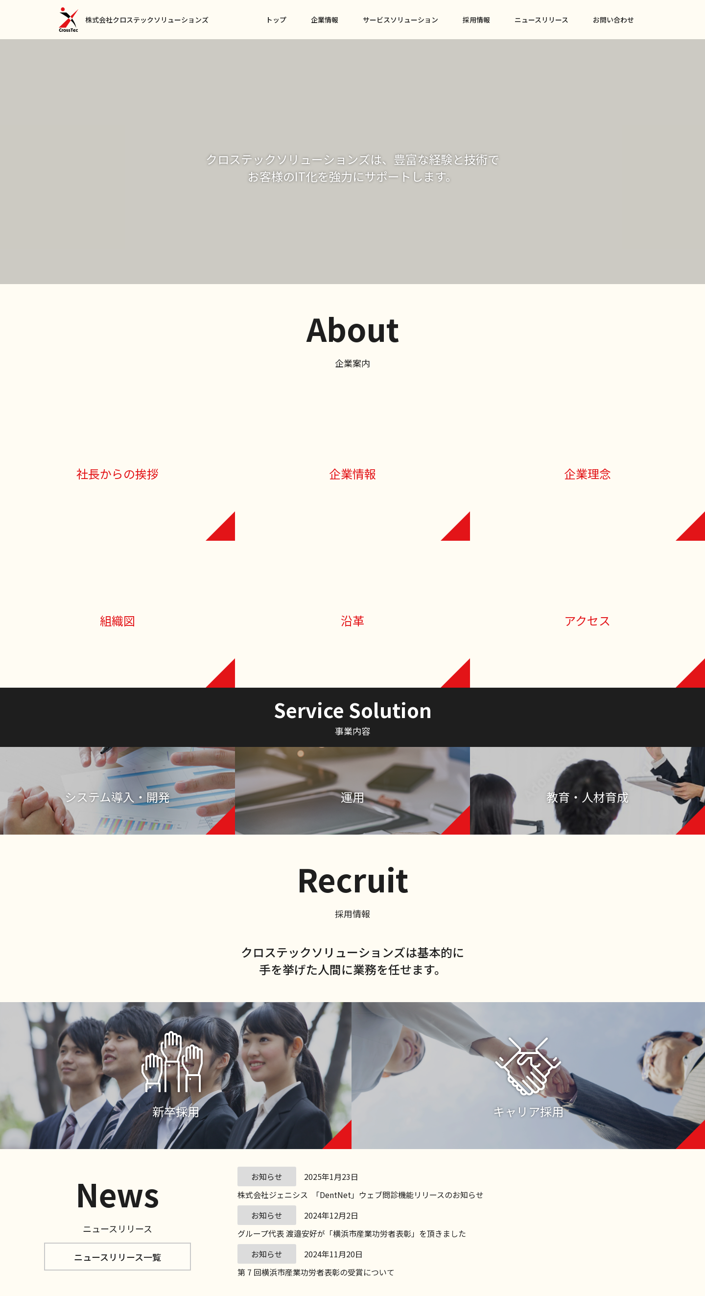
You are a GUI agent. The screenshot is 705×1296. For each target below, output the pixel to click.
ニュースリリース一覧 (117, 1256)
